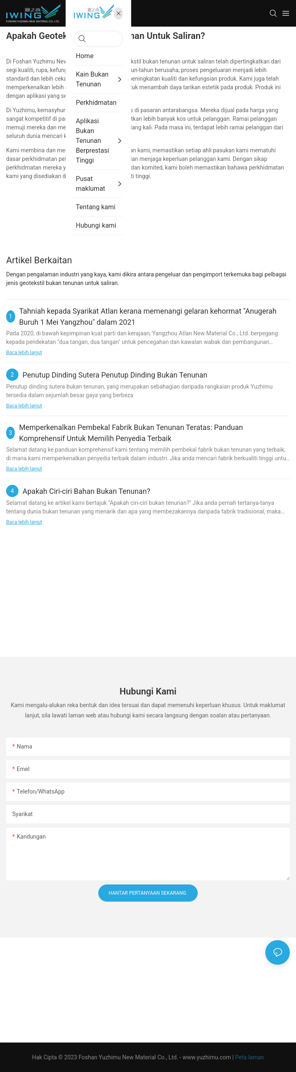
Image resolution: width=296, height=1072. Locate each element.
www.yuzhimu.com (208, 1057)
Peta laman (249, 1057)
